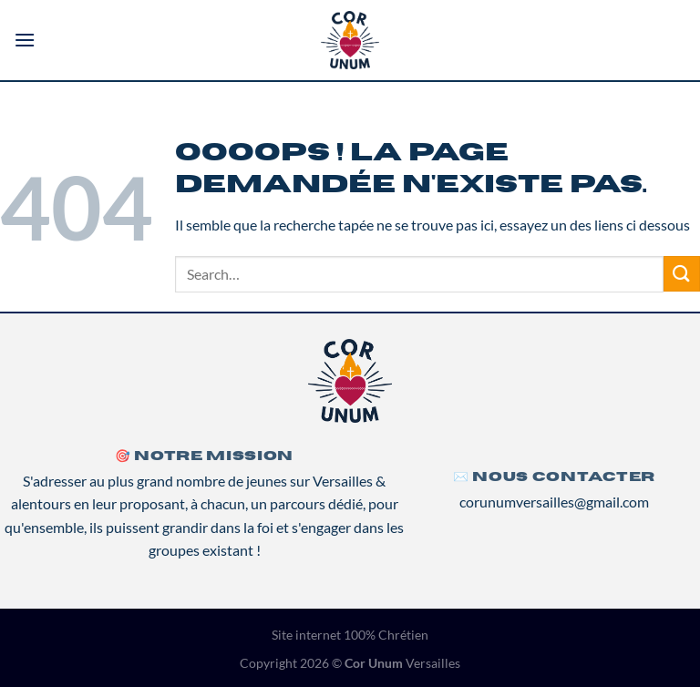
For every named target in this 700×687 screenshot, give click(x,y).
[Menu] (25, 39)
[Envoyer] (682, 274)
